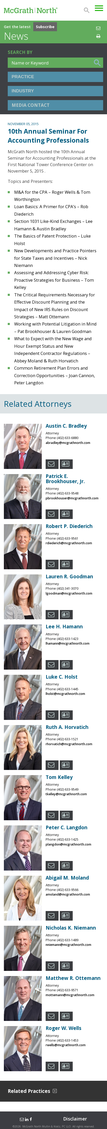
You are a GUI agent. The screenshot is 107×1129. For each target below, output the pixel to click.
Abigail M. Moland (67, 877)
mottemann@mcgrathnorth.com (70, 995)
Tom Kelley (59, 777)
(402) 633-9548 (67, 493)
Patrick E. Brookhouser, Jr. (65, 479)
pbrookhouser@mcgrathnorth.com (72, 498)
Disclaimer (75, 1118)
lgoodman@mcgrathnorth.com (69, 593)
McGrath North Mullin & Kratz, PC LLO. (47, 1126)
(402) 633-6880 (67, 438)
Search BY (20, 52)
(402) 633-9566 (67, 890)
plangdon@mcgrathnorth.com (68, 844)
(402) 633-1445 (67, 689)
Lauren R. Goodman (69, 576)
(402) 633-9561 (67, 538)
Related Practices (32, 1091)
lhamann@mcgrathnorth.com (67, 643)
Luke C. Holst (62, 676)
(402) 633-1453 (67, 1040)
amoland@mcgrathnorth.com (68, 894)
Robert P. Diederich (69, 526)
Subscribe (45, 26)
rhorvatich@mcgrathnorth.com (69, 744)
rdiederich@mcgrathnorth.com (69, 543)
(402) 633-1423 (67, 639)
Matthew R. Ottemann (73, 978)
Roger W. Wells (63, 1028)
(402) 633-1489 (67, 940)
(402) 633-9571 (67, 990)
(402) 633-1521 (67, 739)
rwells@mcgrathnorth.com (66, 1045)
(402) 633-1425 (67, 839)
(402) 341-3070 (67, 588)
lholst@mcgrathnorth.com (65, 694)
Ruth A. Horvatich (67, 727)
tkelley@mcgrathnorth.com (66, 794)
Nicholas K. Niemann (71, 927)
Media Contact (31, 105)
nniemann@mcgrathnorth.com (68, 945)
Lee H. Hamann (64, 626)
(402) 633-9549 (67, 789)
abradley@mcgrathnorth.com (68, 443)
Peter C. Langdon (66, 827)
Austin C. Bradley (66, 426)
